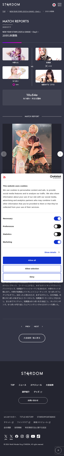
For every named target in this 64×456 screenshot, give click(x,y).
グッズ (36, 391)
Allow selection (32, 269)
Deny (32, 277)
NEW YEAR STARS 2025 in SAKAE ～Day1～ (25, 11)
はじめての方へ (10, 417)
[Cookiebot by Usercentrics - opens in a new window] (50, 177)
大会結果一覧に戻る (32, 338)
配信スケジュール (41, 422)
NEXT (36, 326)
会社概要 (7, 427)
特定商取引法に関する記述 (35, 427)
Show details (50, 252)
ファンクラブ (22, 422)
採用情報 (18, 427)
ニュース (22, 385)
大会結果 (50, 385)
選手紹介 (26, 391)
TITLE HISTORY (27, 417)
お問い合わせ (33, 400)
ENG (11, 437)
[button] (60, 154)
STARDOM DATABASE (46, 417)
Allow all (32, 260)
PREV (27, 326)
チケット (7, 422)
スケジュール (36, 385)
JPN (6, 437)
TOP (4, 11)
